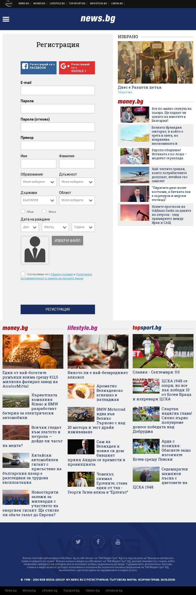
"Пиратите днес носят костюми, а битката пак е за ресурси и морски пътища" (171, 194)
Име (24, 156)
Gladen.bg (93, 590)
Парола (27, 101)
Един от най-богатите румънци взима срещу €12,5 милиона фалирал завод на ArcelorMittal (30, 379)
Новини (24, 3)
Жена (49, 211)
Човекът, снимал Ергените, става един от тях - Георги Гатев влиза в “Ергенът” (98, 483)
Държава (29, 193)
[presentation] (59, 293)
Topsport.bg (71, 590)
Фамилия (66, 156)
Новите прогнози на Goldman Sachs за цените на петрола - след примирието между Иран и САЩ (171, 214)
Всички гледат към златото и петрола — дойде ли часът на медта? (33, 436)
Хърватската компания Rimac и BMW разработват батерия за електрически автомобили (30, 406)
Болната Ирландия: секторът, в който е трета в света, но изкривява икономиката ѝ (167, 135)
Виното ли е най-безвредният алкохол (98, 375)
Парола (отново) (35, 119)
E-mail (26, 83)
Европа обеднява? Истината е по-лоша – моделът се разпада (169, 154)
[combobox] (39, 182)
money (134, 101)
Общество (125, 92)
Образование (32, 174)
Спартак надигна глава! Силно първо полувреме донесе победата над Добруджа (162, 420)
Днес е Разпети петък (140, 87)
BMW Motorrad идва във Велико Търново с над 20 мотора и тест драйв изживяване (96, 420)
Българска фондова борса (98, 3)
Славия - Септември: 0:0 (156, 371)
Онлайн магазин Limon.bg (117, 3)
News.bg (11, 590)
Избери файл (67, 240)
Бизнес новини (39, 3)
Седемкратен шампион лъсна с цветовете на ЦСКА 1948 (160, 478)
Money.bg (29, 590)
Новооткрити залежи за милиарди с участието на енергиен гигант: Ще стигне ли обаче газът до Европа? (31, 503)
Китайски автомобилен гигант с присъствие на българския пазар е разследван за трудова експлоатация (32, 468)
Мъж (27, 211)
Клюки (57, 3)
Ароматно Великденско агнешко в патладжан (109, 393)
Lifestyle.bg (49, 590)
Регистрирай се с (38, 66)
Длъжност (68, 174)
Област (65, 193)
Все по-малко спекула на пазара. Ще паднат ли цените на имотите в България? (171, 114)
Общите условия (62, 274)
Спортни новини (77, 3)
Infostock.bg (114, 590)
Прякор (27, 138)
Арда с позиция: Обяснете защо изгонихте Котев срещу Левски (162, 450)
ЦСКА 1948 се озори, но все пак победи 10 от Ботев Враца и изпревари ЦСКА (162, 389)
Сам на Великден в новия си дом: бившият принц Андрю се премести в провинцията (96, 452)
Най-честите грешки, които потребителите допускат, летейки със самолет (169, 175)
